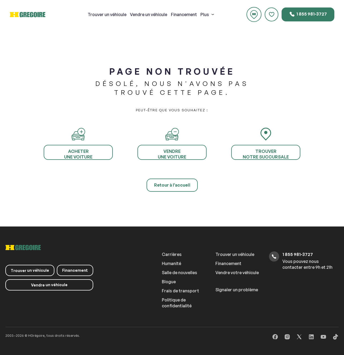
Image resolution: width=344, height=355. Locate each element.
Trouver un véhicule (234, 254)
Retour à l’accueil (172, 185)
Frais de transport (180, 290)
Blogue (169, 281)
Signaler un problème (236, 289)
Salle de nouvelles (179, 272)
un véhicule (107, 14)
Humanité (171, 263)
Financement (184, 14)
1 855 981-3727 (308, 14)
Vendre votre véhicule (237, 272)
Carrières (172, 254)
